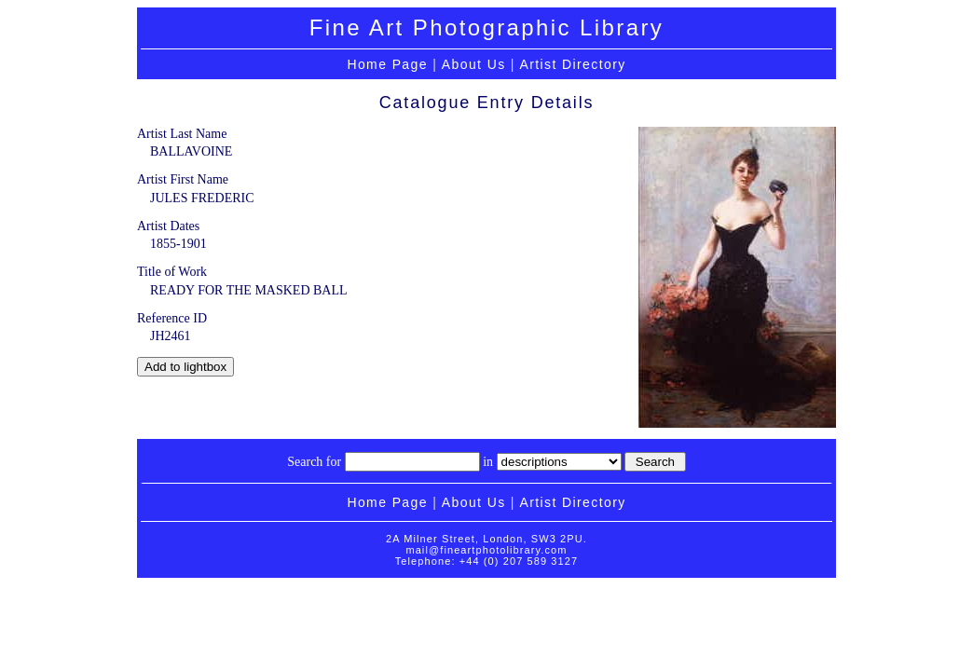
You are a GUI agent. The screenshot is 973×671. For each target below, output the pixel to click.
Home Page (387, 64)
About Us (474, 64)
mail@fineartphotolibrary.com (486, 549)
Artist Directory (572, 64)
